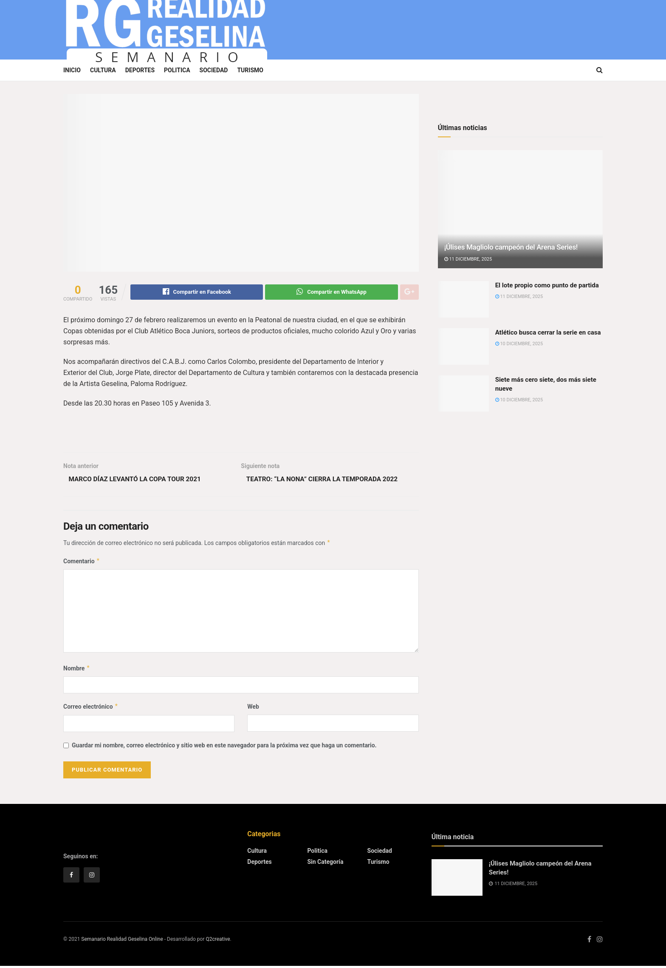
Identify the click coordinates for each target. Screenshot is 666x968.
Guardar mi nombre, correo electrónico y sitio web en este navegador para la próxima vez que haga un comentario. (224, 747)
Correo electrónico (91, 708)
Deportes (140, 70)
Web (253, 708)
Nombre (76, 670)
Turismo (250, 70)
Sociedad (214, 70)
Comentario (81, 563)
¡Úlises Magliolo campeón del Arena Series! (511, 247)
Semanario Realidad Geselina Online (122, 941)
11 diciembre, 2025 (468, 259)
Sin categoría (325, 863)
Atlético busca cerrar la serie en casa (548, 332)
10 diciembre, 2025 (519, 343)
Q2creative (218, 941)
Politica (177, 70)
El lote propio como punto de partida (547, 285)
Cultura (103, 70)
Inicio (72, 70)
